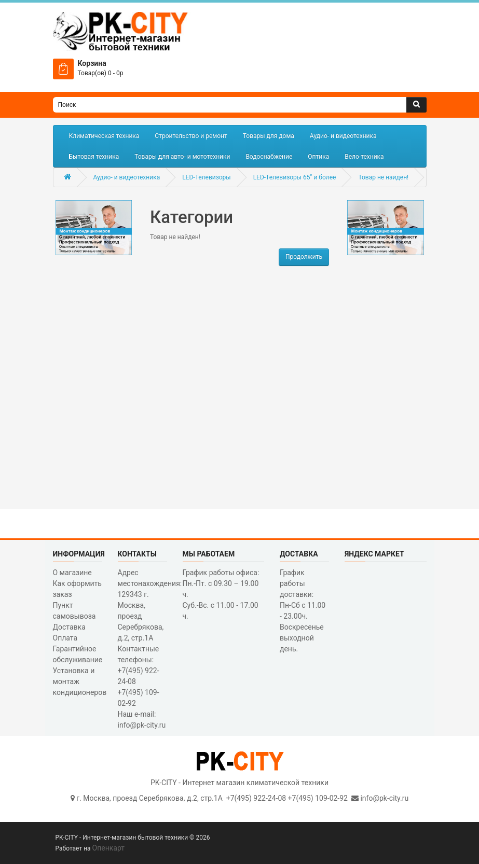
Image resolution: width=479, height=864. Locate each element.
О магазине (72, 572)
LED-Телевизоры (206, 177)
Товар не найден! (383, 177)
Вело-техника (364, 156)
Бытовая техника (94, 156)
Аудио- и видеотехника (343, 136)
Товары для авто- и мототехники (182, 156)
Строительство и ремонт (191, 136)
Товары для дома (268, 136)
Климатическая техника (104, 136)
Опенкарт (108, 848)
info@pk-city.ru (384, 798)
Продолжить (303, 256)
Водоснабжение (268, 156)
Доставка (69, 627)
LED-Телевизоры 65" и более (294, 177)
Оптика (318, 156)
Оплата (65, 638)
